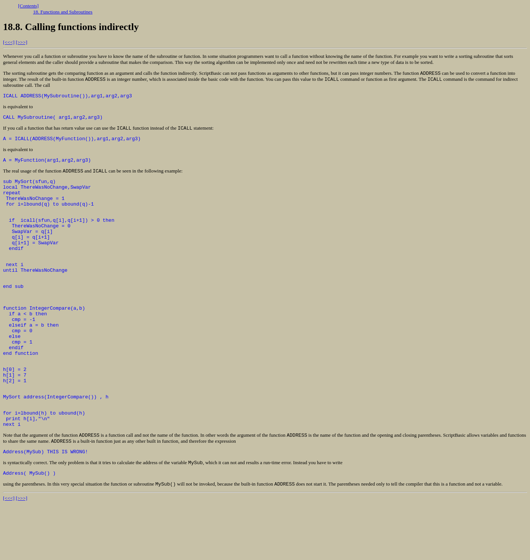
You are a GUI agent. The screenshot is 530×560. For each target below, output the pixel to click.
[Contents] (28, 6)
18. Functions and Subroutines (62, 12)
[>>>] (21, 42)
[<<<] (9, 42)
